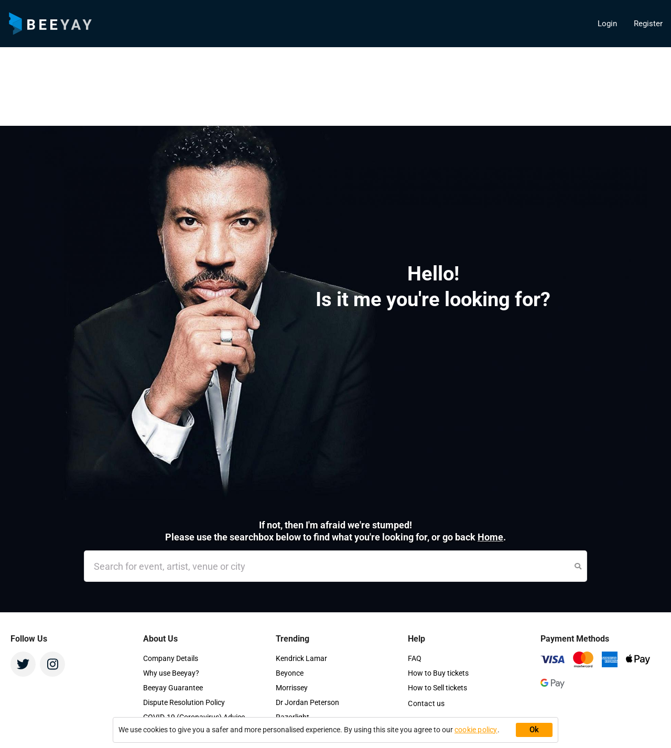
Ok (534, 729)
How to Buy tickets (438, 673)
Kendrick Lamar (301, 658)
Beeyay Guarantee (173, 688)
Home (490, 537)
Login (607, 23)
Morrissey (292, 688)
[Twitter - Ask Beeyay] (23, 664)
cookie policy (475, 729)
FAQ (414, 658)
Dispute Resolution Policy (184, 702)
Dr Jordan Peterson (307, 702)
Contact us (426, 703)
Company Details (170, 658)
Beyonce (290, 673)
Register (648, 23)
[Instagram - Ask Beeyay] (52, 664)
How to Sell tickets (437, 688)
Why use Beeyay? (171, 673)
